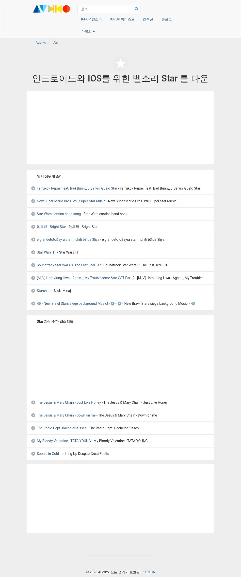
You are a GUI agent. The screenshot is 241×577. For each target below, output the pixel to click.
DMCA (150, 572)
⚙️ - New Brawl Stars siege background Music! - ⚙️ (73, 303)
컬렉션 (148, 19)
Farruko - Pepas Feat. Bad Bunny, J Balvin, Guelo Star (74, 188)
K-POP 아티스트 (122, 19)
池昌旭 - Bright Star (48, 226)
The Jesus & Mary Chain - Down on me (63, 415)
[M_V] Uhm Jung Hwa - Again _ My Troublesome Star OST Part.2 (83, 277)
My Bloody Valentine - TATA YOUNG (61, 440)
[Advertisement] (121, 127)
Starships (41, 290)
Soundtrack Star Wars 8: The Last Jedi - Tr (66, 265)
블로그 (166, 19)
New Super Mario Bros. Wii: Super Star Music (68, 201)
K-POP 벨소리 (91, 19)
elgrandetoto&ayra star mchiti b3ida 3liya (65, 239)
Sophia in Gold (45, 453)
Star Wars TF (44, 252)
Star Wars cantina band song (56, 213)
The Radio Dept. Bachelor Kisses (59, 428)
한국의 (88, 31)
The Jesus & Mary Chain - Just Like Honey (66, 402)
